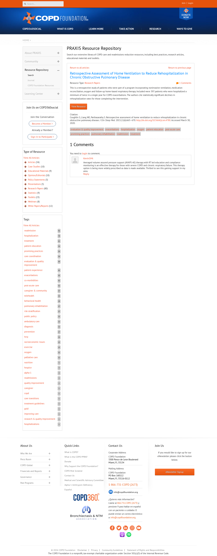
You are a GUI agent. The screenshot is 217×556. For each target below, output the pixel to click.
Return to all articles (79, 67)
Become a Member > (42, 123)
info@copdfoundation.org (123, 517)
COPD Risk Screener (73, 471)
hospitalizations (31, 424)
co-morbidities (31, 280)
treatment (135, 134)
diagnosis (28, 326)
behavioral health (32, 300)
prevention (29, 331)
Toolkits (31, 197)
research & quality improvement (39, 418)
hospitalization (128, 129)
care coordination (32, 256)
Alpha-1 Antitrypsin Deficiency (78, 485)
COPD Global (26, 465)
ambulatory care (31, 321)
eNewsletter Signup (175, 472)
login (84, 153)
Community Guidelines (112, 550)
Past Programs (26, 482)
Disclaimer (82, 550)
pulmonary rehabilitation (103, 134)
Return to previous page (179, 67)
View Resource (78, 106)
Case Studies (34, 166)
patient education (154, 129)
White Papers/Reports (38, 206)
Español (68, 489)
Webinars (32, 201)
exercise (28, 347)
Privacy (94, 550)
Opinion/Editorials (36, 175)
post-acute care (172, 129)
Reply (86, 173)
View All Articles (31, 157)
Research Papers (92, 82)
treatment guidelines (34, 403)
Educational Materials (38, 170)
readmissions (30, 377)
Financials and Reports (31, 471)
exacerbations (112, 129)
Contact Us (69, 475)
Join (184, 3)
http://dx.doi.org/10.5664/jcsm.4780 (153, 120)
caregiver (28, 388)
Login (190, 3)
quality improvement (34, 383)
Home (26, 40)
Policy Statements (36, 179)
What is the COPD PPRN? (75, 456)
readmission (122, 134)
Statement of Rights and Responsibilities (145, 550)
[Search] (43, 3)
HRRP (26, 336)
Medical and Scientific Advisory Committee (84, 480)
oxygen (140, 129)
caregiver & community (35, 290)
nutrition (28, 362)
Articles (31, 162)
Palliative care (31, 357)
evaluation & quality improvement (87, 129)
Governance (26, 477)
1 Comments (183, 82)
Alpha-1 (27, 372)
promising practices (80, 134)
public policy (30, 316)
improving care (31, 413)
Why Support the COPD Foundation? (81, 466)
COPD (26, 393)
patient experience (33, 270)
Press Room (25, 459)
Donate (186, 14)
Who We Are (26, 453)
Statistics (32, 192)
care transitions (31, 398)
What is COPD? (71, 452)
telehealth (29, 295)
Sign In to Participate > (42, 136)
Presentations (34, 184)
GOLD (26, 408)
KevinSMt (88, 158)
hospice (28, 367)
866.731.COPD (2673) (127, 503)
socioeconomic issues (34, 341)
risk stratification (32, 311)
